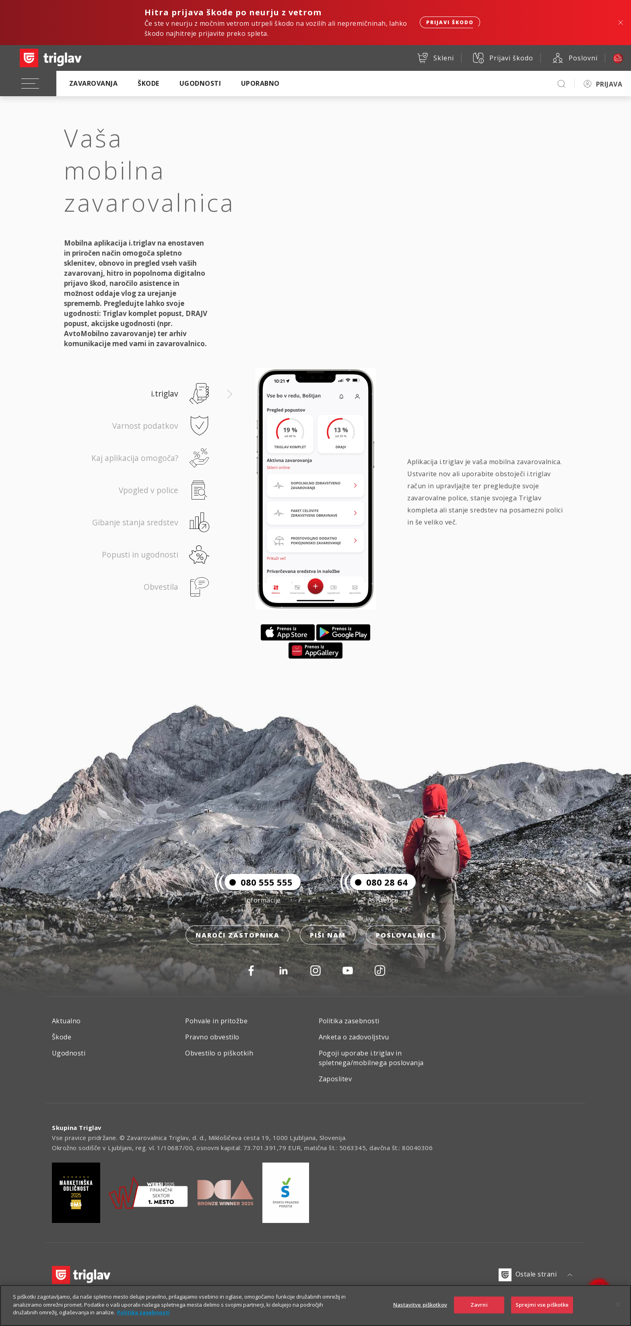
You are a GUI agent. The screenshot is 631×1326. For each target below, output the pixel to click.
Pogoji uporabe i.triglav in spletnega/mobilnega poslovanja (371, 1058)
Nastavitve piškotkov (420, 1304)
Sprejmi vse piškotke (542, 1304)
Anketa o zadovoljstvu (354, 1037)
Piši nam (328, 935)
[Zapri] (618, 1305)
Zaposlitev (335, 1078)
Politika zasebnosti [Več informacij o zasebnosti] (143, 1312)
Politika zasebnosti (349, 1020)
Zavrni (479, 1304)
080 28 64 (379, 882)
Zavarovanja (93, 83)
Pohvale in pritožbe (216, 1020)
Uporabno (260, 83)
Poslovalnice (406, 935)
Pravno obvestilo (212, 1037)
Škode (148, 83)
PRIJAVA (609, 84)
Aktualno (66, 1020)
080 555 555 (259, 882)
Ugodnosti (200, 83)
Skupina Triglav (77, 1128)
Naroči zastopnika (238, 935)
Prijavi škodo (450, 22)
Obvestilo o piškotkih (219, 1053)
